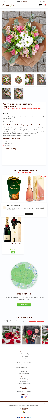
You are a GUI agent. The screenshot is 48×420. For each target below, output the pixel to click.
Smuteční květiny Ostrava (24, 367)
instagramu (40, 321)
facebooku (32, 321)
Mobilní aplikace (24, 359)
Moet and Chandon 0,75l (12, 244)
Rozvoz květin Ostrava (24, 362)
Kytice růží (24, 371)
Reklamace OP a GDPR (24, 384)
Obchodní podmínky (8, 214)
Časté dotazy (24, 379)
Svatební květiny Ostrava (24, 365)
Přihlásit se (42, 1)
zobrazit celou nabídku (24, 172)
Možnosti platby (24, 354)
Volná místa (24, 356)
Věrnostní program (24, 373)
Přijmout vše (29, 214)
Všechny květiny (15, 108)
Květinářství (6, 108)
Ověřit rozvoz (24, 304)
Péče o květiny (24, 381)
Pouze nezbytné (19, 214)
